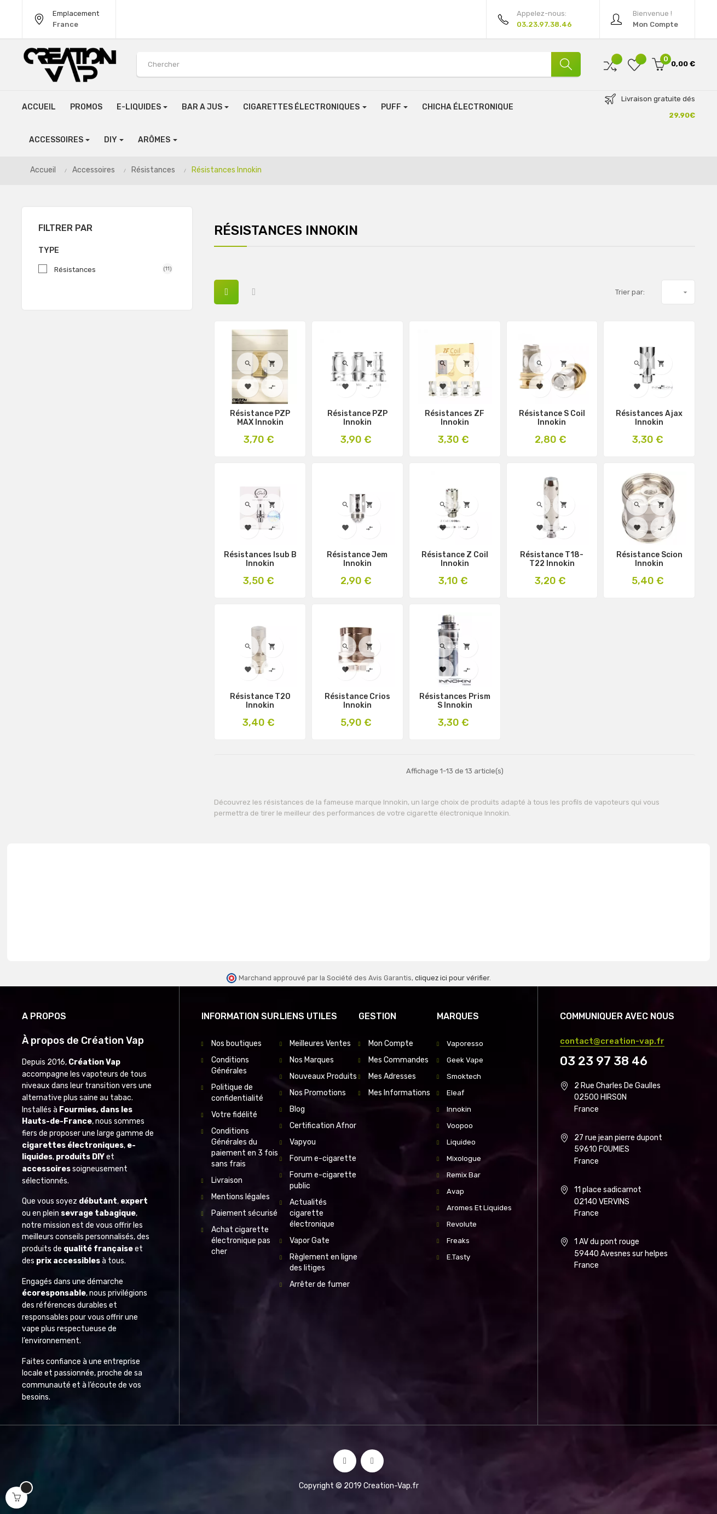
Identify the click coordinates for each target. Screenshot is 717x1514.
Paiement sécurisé (244, 1213)
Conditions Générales (230, 1065)
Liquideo (461, 1142)
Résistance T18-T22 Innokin (551, 559)
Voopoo (460, 1125)
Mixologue (464, 1158)
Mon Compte (390, 1043)
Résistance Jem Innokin (357, 559)
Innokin (459, 1109)
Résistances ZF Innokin (454, 418)
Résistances (109, 269)
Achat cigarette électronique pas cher (240, 1240)
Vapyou (303, 1142)
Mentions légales (240, 1196)
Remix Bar (465, 1175)
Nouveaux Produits (323, 1076)
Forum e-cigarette (323, 1158)
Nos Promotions (318, 1092)
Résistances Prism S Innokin (454, 701)
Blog (297, 1109)
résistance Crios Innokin (357, 701)
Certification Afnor (323, 1125)
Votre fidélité (234, 1114)
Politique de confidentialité (237, 1093)
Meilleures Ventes (320, 1043)
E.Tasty (460, 1257)
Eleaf (456, 1092)
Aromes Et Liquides (480, 1207)
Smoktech (465, 1076)
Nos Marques (312, 1060)
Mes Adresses (392, 1076)
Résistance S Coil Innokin (552, 418)
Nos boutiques (236, 1043)
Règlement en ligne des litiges (323, 1262)
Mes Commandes (398, 1060)
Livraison (226, 1180)
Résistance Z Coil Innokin (454, 559)
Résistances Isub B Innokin (260, 559)
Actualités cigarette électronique (312, 1213)
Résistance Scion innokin (649, 559)
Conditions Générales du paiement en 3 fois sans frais (244, 1147)
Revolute (463, 1224)
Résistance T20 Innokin (260, 701)
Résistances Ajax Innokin (649, 418)
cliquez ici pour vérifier (452, 978)
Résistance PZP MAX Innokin (260, 418)
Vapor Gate (309, 1240)
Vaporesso (465, 1043)
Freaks (458, 1240)
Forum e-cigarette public (323, 1180)
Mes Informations (399, 1092)
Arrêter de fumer (320, 1284)
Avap (456, 1191)
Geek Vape (465, 1060)
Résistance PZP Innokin (357, 418)
